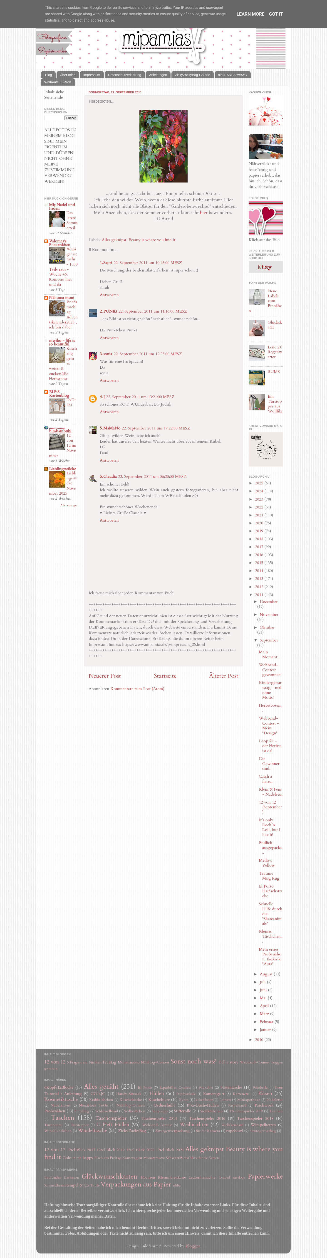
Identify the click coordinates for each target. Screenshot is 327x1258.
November (269, 614)
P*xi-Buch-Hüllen (203, 1105)
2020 (259, 523)
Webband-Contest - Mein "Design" (269, 725)
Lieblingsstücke (62, 469)
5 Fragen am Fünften (84, 1062)
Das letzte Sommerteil (72, 220)
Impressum (91, 75)
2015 (259, 563)
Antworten (109, 295)
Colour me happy (78, 1158)
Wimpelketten (263, 1125)
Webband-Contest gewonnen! (270, 670)
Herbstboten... (270, 708)
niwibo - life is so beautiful (62, 342)
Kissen (265, 1093)
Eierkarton (71, 1177)
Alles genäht (101, 1086)
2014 (259, 571)
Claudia (110, 476)
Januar (266, 1030)
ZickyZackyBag (132, 1131)
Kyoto (183, 1100)
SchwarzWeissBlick (182, 1157)
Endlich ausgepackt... (270, 847)
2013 (259, 579)
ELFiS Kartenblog (59, 393)
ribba (177, 1185)
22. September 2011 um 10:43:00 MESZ (148, 263)
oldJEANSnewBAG (232, 75)
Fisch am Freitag (107, 1157)
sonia (107, 354)
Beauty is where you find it (152, 240)
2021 (259, 515)
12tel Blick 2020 (140, 1150)
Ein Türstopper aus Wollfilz (275, 404)
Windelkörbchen (58, 1130)
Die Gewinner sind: (269, 763)
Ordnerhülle (164, 1105)
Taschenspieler (111, 1118)
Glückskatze (275, 325)
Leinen (225, 1099)
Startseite (165, 676)
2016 (259, 555)
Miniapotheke (248, 1099)
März (265, 1014)
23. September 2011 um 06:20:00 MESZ (152, 476)
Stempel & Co (76, 1185)
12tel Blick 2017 (81, 1150)
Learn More (251, 14)
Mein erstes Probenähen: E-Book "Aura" (270, 957)
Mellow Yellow (267, 863)
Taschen (62, 1117)
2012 (259, 587)
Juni (264, 990)
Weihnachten (194, 1124)
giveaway (50, 1068)
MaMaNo (111, 428)
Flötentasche (231, 1087)
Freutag (109, 1062)
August (267, 974)
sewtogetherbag (263, 1130)
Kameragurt (213, 1094)
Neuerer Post (105, 676)
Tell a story (228, 1062)
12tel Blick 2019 (111, 1150)
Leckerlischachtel (203, 1177)
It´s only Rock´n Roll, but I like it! (269, 827)
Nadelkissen (60, 1105)
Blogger (193, 1246)
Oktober (267, 627)
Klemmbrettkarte (172, 1177)
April (265, 1006)
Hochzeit (148, 1177)
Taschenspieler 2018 (255, 1118)
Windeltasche (92, 1130)
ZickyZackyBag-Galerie (192, 75)
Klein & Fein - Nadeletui (270, 792)
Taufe (95, 1185)
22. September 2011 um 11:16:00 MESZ (153, 311)
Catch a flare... (265, 779)
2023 (259, 499)
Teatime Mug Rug (269, 876)
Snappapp (160, 1111)
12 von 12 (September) (270, 807)
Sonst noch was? (193, 1061)
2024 (259, 491)
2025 (259, 483)
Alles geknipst (114, 240)
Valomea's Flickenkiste (59, 243)
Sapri (107, 263)
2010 (259, 1040)
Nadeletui (275, 1099)
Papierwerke (265, 1176)
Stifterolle (182, 1111)
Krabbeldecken (101, 1099)
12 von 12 (54, 1062)
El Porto (145, 1087)
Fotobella (260, 1087)
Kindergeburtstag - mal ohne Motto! (270, 690)
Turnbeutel (53, 1124)
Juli (263, 982)
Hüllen (156, 1093)
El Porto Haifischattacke (270, 891)
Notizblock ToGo (93, 1105)
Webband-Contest (255, 1062)
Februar (267, 1022)
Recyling (81, 1111)
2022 (259, 507)
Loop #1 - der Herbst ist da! (270, 746)
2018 (259, 539)
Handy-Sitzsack (128, 1093)
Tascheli (276, 1111)
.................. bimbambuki (60, 429)
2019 (259, 531)
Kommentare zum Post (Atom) (137, 689)
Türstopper (80, 1124)
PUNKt (110, 311)
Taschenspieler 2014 (159, 1118)
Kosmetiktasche (61, 1099)
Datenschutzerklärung (124, 75)
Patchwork (264, 1105)
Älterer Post (223, 676)
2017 (259, 547)
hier (204, 213)
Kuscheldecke (131, 1099)
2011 (259, 595)
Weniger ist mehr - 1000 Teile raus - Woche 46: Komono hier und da (63, 267)
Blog (48, 75)
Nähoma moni (61, 298)
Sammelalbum (54, 1185)
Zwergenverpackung (172, 1130)
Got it (276, 14)
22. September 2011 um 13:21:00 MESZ (140, 397)
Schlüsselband (106, 1111)
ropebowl (234, 1131)
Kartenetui (241, 1093)
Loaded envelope (232, 1177)
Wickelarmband (232, 1125)
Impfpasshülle (186, 1094)
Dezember (269, 601)
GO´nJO (98, 1094)
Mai (264, 998)
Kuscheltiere (159, 1100)
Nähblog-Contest (155, 1062)
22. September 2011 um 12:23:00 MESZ (148, 354)
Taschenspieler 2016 (207, 1118)
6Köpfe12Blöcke (58, 1087)
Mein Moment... (269, 654)
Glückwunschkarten (109, 1176)
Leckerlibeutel (204, 1100)
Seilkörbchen (134, 1111)
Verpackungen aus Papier (136, 1184)
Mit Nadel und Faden (62, 206)
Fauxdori (206, 1087)
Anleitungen (158, 75)
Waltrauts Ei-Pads (57, 82)
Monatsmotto (129, 1062)
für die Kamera (208, 1130)
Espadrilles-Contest (175, 1087)
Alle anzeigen (69, 505)
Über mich (67, 75)
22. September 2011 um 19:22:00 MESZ (156, 428)
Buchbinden (52, 1177)
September (269, 640)
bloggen (277, 1062)
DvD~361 (72, 402)
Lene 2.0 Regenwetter (275, 352)
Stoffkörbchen (211, 1111)
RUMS (274, 372)
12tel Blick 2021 (170, 1150)
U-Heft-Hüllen (113, 1124)
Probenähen (54, 1111)
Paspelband (237, 1105)
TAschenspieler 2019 (246, 1111)
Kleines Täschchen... (270, 936)
